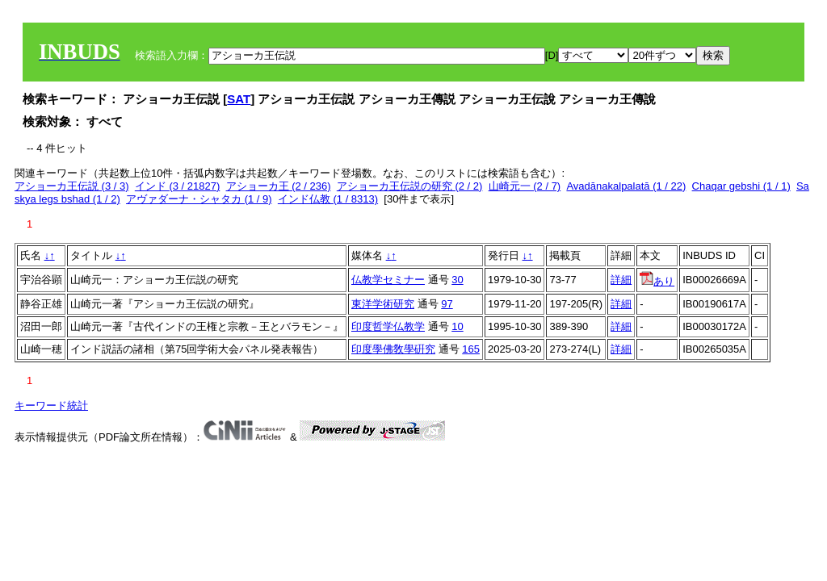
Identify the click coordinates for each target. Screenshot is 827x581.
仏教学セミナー (388, 280)
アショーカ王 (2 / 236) (278, 186)
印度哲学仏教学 (388, 326)
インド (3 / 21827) (177, 186)
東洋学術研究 (382, 304)
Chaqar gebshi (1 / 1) (741, 186)
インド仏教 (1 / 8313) (328, 199)
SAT (238, 99)
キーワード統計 (51, 405)
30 (457, 280)
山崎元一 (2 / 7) (525, 186)
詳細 (621, 280)
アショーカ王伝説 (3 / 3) (72, 186)
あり (657, 281)
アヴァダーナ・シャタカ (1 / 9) (199, 199)
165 (471, 349)
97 (446, 304)
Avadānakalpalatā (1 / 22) (626, 186)
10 (457, 326)
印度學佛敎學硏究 (393, 349)
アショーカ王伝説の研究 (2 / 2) (410, 186)
